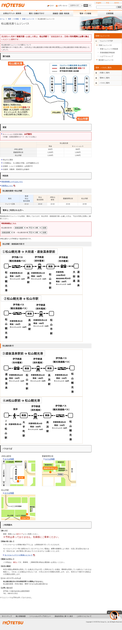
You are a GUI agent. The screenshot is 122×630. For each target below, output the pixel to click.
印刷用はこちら (7, 186)
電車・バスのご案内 (103, 68)
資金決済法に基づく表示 (64, 616)
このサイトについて (84, 616)
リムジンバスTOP (106, 41)
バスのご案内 (105, 83)
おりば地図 (9, 459)
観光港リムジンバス (106, 60)
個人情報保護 (21, 616)
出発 (44, 228)
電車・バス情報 (13, 19)
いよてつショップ (106, 56)
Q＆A (50, 6)
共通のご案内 (105, 73)
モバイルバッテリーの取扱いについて (18, 555)
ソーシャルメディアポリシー (40, 616)
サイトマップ (7, 616)
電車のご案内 (105, 78)
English (98, 3)
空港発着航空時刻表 (107, 53)
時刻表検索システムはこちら (12, 182)
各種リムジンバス (28, 19)
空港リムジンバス (105, 45)
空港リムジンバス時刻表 (109, 49)
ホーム (2, 19)
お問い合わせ (61, 6)
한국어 (116, 3)
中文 (107, 3)
